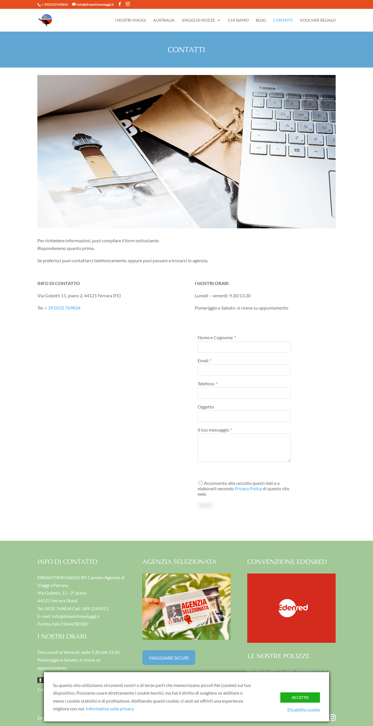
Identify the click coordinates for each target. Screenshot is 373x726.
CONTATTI (283, 20)
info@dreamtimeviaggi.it (76, 616)
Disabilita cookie (303, 709)
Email (203, 360)
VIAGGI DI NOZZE (198, 20)
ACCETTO (300, 697)
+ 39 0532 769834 (62, 307)
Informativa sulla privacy (110, 708)
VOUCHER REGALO (318, 20)
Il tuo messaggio (213, 429)
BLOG (261, 20)
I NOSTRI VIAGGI (130, 20)
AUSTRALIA (164, 20)
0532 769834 (58, 608)
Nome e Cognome (215, 337)
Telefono (206, 383)
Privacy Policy (248, 488)
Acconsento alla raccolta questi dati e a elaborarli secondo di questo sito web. (243, 488)
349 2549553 (95, 608)
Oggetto (206, 406)
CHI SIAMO (238, 20)
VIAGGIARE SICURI (169, 657)
